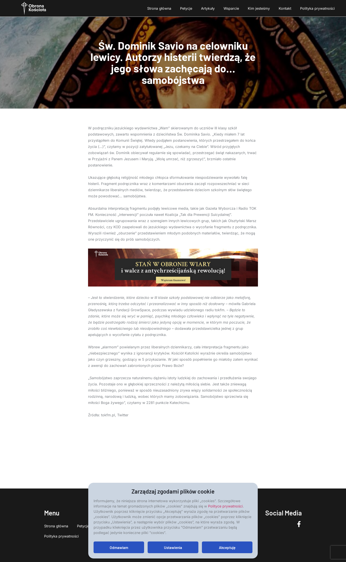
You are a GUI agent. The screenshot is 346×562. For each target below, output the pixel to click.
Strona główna (159, 8)
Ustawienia (173, 547)
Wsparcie (231, 8)
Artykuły (208, 8)
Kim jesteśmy (259, 8)
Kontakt (285, 8)
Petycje (186, 8)
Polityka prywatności (317, 8)
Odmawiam (119, 547)
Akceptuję (227, 547)
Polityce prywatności (225, 506)
